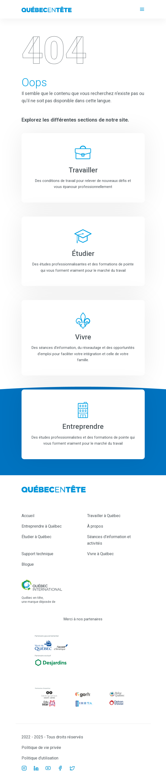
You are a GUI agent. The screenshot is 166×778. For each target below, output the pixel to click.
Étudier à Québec (36, 536)
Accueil (28, 515)
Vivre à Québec (100, 553)
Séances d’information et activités (109, 540)
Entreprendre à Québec (42, 526)
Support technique (37, 553)
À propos (95, 526)
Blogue (28, 564)
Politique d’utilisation (40, 758)
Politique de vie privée (41, 747)
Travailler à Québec (103, 515)
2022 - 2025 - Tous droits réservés (52, 737)
